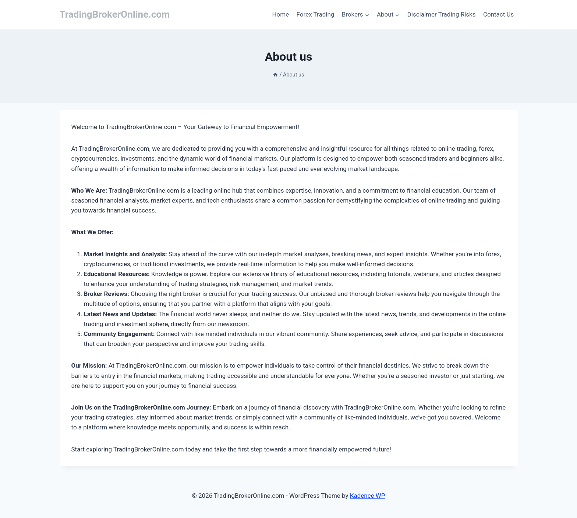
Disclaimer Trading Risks (441, 14)
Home (280, 14)
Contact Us (498, 14)
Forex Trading (315, 14)
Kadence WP (367, 495)
